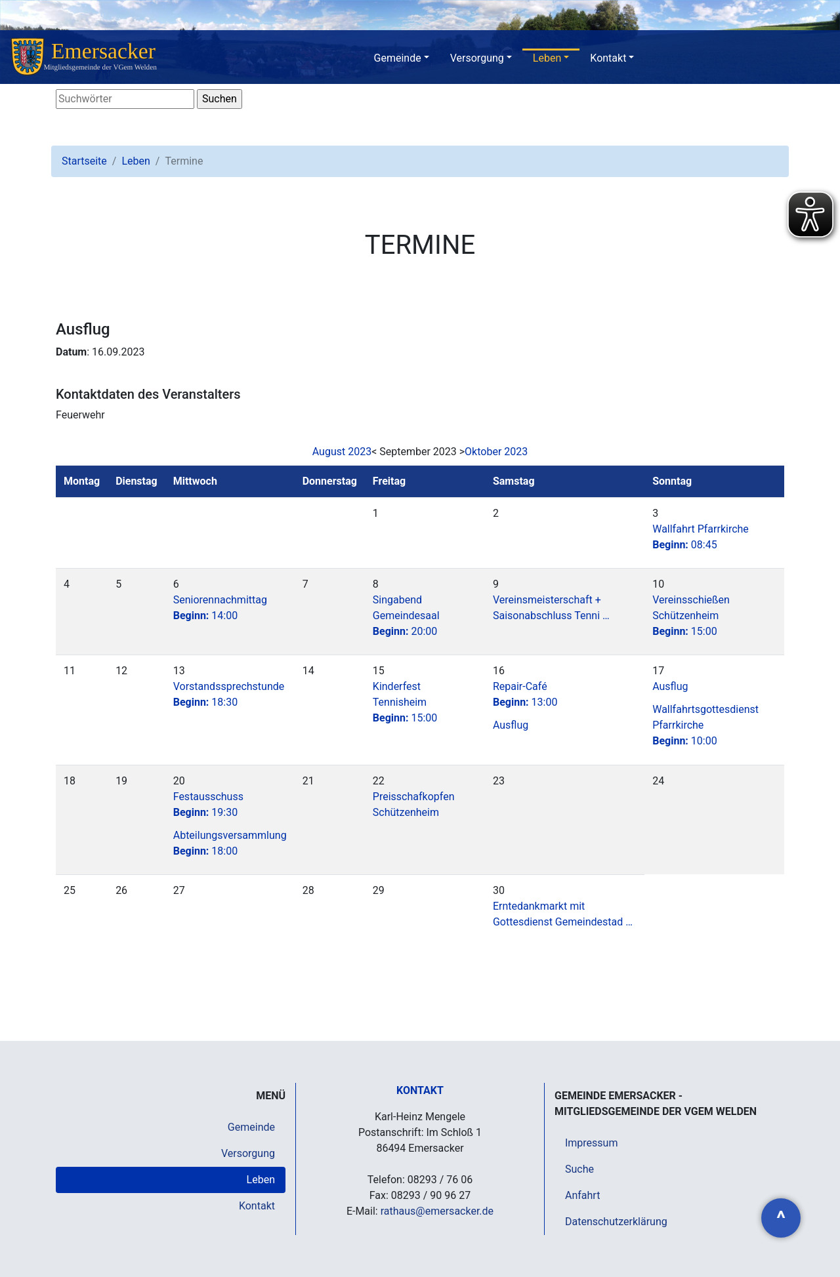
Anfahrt (582, 1195)
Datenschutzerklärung (616, 1221)
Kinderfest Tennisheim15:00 (405, 702)
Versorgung (477, 58)
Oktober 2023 (496, 451)
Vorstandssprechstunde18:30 (229, 694)
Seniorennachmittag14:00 (220, 608)
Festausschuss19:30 (208, 804)
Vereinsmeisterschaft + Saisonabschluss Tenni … (551, 608)
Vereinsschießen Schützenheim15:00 (691, 616)
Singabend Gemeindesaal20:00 (406, 616)
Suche (579, 1169)
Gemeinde (397, 58)
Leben (547, 58)
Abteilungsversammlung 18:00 (230, 843)
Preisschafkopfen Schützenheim (414, 804)
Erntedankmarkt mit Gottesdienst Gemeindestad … (563, 914)
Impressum (591, 1143)
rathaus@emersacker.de (437, 1211)
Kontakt (608, 58)
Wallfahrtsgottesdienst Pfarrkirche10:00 (705, 725)
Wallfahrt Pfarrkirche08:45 (700, 537)
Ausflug (510, 725)
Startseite (84, 161)
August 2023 (341, 451)
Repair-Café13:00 (525, 694)
